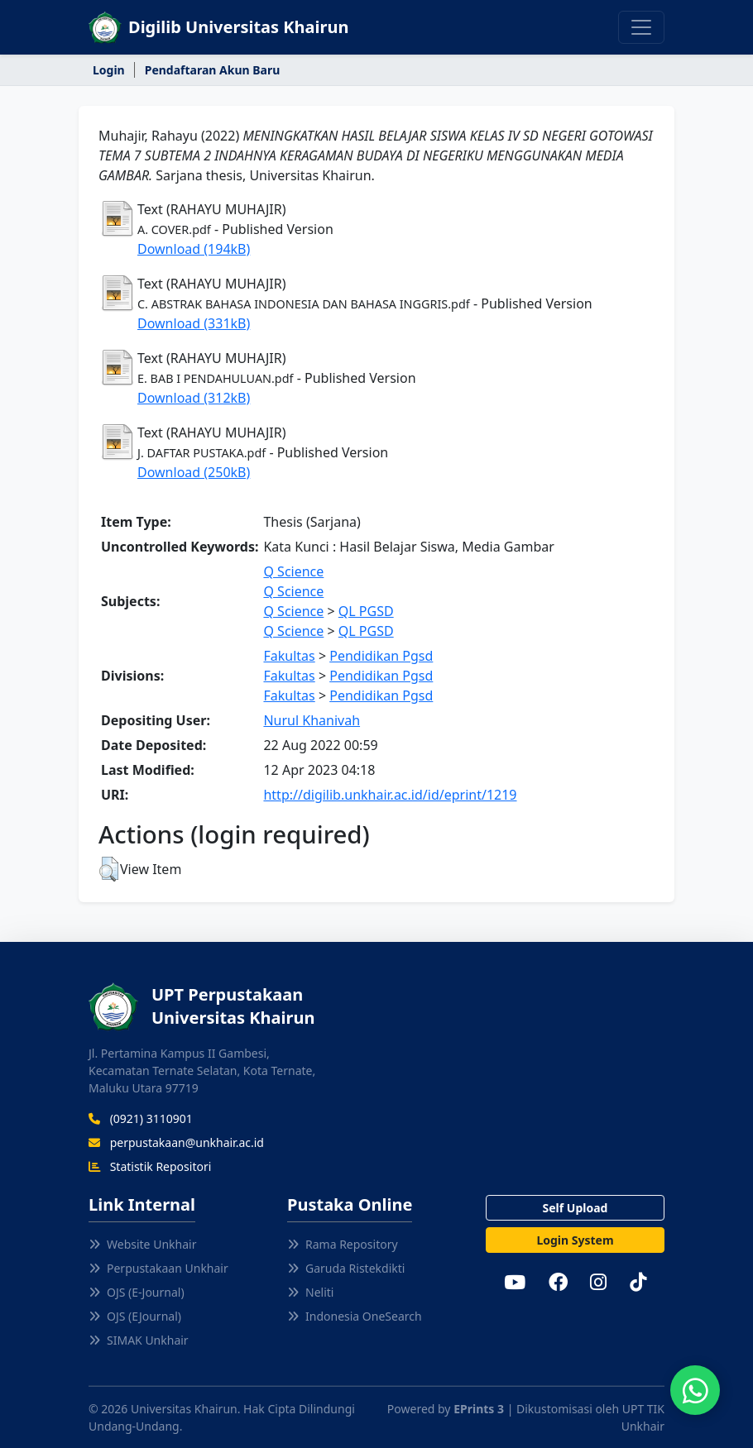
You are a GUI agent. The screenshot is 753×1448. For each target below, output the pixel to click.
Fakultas (288, 656)
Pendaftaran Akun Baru (213, 70)
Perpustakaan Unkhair (158, 1268)
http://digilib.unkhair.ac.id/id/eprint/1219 (389, 795)
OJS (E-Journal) (137, 1292)
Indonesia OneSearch (354, 1316)
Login (109, 70)
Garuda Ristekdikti (346, 1268)
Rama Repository (342, 1244)
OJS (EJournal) (135, 1316)
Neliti (310, 1292)
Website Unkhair (142, 1244)
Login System (574, 1240)
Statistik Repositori (150, 1166)
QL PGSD (366, 611)
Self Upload (575, 1208)
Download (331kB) (193, 323)
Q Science (293, 571)
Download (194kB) (193, 249)
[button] (108, 869)
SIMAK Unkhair (139, 1340)
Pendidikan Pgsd (381, 656)
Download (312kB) (193, 398)
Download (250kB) (193, 472)
